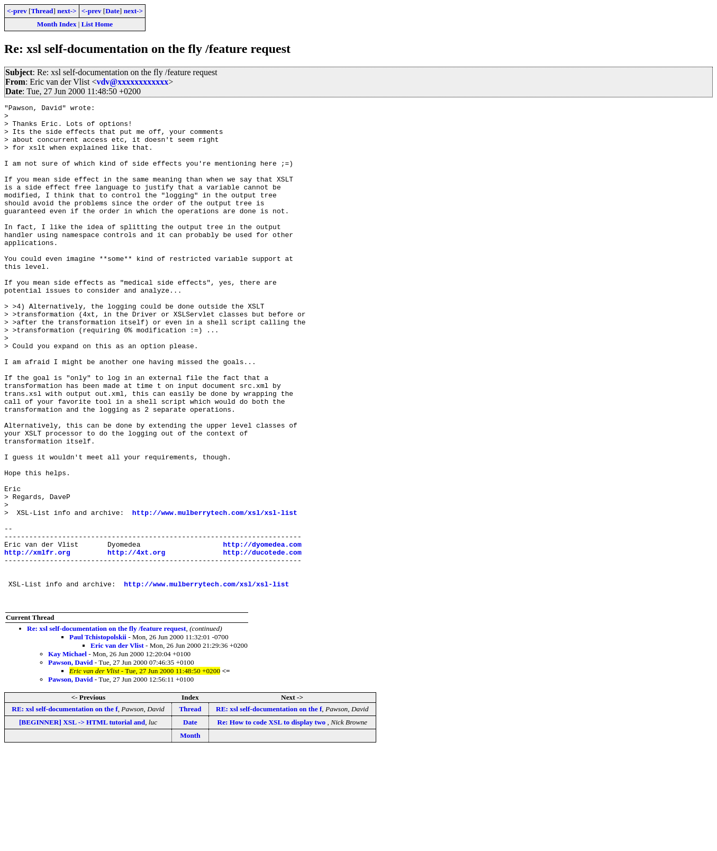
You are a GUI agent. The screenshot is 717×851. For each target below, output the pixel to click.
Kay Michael (67, 754)
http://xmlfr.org (37, 642)
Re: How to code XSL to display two (272, 822)
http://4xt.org (136, 642)
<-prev (17, 11)
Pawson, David (70, 762)
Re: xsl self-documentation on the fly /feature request (106, 728)
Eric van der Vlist (117, 745)
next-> (66, 11)
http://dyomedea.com (262, 633)
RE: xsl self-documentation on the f (64, 809)
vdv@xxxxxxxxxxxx (132, 81)
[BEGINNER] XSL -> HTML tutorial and (82, 822)
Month (190, 835)
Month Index (56, 24)
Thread (42, 11)
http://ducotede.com (262, 642)
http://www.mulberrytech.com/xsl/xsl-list (214, 595)
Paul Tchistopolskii (97, 737)
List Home (97, 24)
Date (112, 11)
